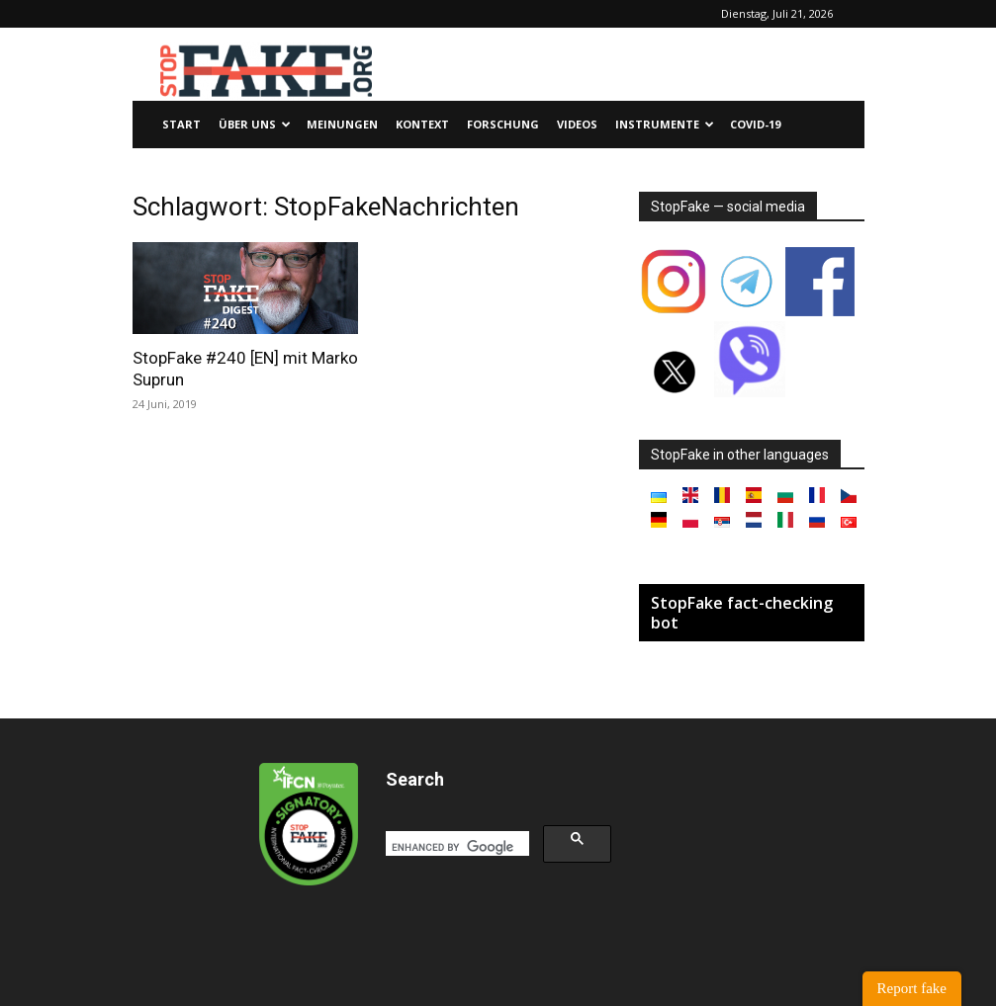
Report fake (912, 988)
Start (181, 124)
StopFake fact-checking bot (742, 612)
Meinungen (342, 124)
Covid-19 (755, 124)
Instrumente (664, 124)
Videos (577, 124)
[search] (455, 847)
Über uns (255, 124)
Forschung (503, 124)
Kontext (422, 124)
